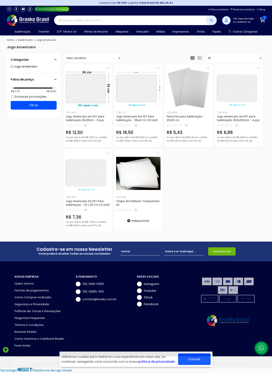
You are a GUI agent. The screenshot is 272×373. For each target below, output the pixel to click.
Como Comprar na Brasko (33, 297)
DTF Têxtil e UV (67, 32)
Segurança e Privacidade (32, 304)
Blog (261, 9)
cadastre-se (243, 21)
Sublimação (22, 32)
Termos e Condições (29, 325)
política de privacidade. (156, 361)
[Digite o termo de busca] (130, 20)
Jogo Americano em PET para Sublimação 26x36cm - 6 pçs (85, 118)
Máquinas (122, 32)
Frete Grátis (22, 346)
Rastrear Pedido (26, 332)
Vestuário (142, 32)
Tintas (200, 32)
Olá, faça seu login (243, 18)
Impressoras (181, 32)
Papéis (216, 32)
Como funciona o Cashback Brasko (39, 339)
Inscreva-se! (222, 251)
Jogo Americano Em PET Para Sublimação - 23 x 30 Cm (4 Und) (88, 203)
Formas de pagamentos (32, 290)
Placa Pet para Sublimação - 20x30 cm (185, 118)
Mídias (160, 32)
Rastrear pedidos (243, 9)
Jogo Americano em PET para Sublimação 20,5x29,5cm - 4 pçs (238, 118)
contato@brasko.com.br (96, 299)
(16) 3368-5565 (90, 284)
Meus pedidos (218, 9)
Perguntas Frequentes (30, 318)
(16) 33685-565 (90, 291)
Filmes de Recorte (96, 32)
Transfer (43, 32)
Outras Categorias (243, 32)
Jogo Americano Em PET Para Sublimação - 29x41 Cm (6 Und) (137, 118)
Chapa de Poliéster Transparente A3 (138, 203)
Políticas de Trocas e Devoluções (38, 311)
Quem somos (24, 283)
